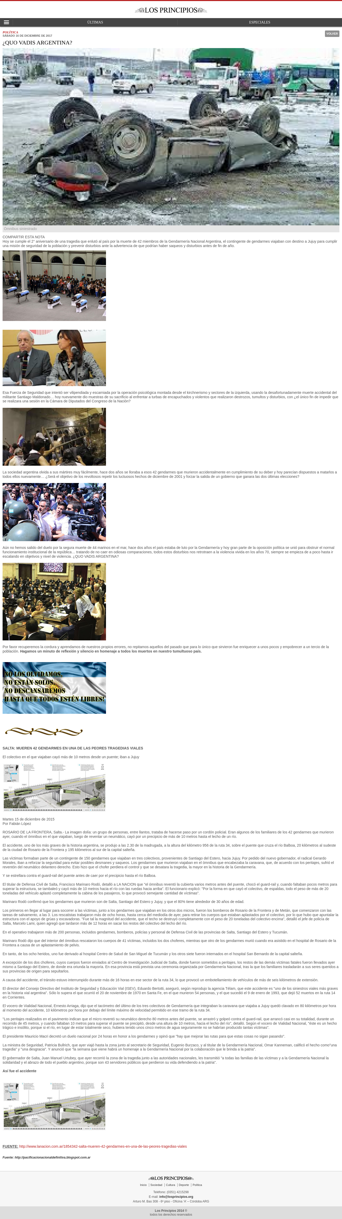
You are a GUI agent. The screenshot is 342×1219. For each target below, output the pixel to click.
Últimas (95, 22)
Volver (332, 33)
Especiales (259, 22)
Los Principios (171, 10)
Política (197, 1184)
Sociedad (156, 1184)
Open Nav (6, 22)
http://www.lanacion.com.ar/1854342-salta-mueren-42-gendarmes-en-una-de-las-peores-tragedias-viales (103, 1146)
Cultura (170, 1184)
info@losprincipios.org (176, 1197)
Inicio (143, 1184)
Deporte (184, 1184)
